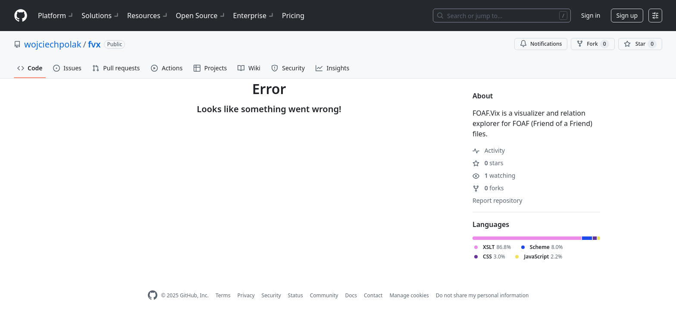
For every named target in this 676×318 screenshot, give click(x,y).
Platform (56, 15)
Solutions (100, 15)
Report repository (497, 200)
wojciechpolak (52, 44)
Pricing (293, 15)
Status (295, 295)
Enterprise (254, 15)
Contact (373, 295)
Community (324, 295)
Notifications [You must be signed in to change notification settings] (541, 43)
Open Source (201, 15)
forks (488, 188)
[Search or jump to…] (501, 15)
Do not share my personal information (482, 295)
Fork (592, 44)
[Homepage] (21, 16)
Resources (148, 15)
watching (494, 175)
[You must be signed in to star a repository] (640, 44)
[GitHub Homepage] (152, 295)
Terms (223, 295)
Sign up (627, 15)
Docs (351, 295)
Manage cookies (409, 295)
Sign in (590, 15)
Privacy (246, 295)
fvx (94, 44)
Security (271, 295)
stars (488, 163)
